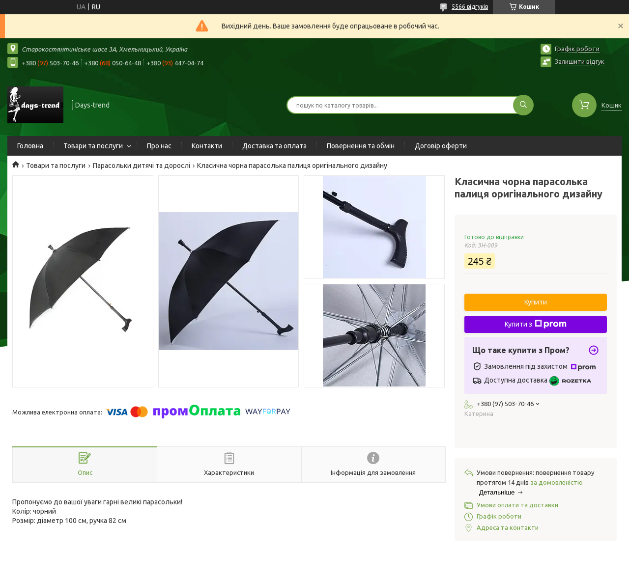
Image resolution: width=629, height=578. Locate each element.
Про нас (159, 145)
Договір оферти (441, 145)
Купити (535, 302)
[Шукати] (523, 105)
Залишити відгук (579, 61)
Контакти (207, 145)
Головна (30, 145)
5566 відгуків (470, 6)
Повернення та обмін (361, 145)
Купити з (536, 324)
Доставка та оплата (274, 145)
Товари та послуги (93, 145)
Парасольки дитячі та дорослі (141, 165)
